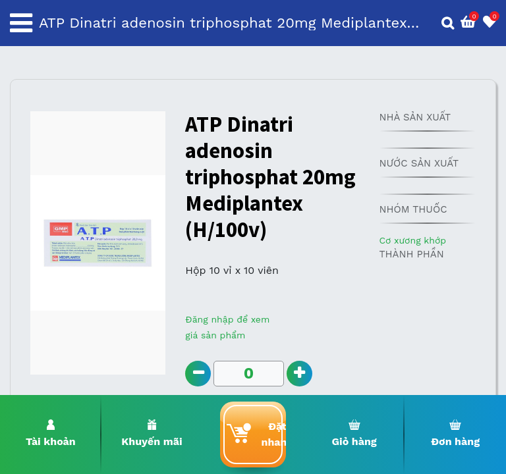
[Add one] (299, 373)
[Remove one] (198, 373)
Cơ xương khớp (412, 240)
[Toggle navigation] (21, 23)
